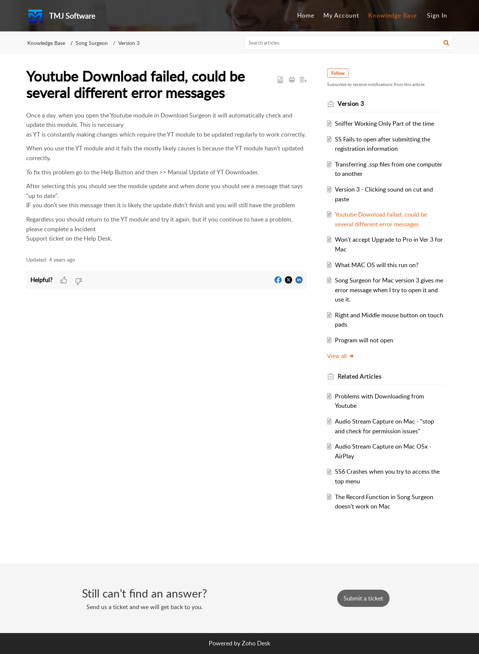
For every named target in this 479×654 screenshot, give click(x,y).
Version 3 (129, 42)
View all (344, 356)
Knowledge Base (392, 15)
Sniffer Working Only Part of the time (388, 123)
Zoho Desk (256, 643)
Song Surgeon (92, 42)
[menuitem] (306, 15)
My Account (341, 15)
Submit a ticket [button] (363, 598)
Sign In (437, 15)
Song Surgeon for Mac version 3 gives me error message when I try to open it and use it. (389, 289)
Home (305, 15)
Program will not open (368, 340)
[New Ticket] (363, 598)
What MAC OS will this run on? (380, 265)
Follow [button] (341, 73)
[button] (446, 42)
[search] (348, 43)
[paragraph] (166, 177)
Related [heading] (363, 376)
